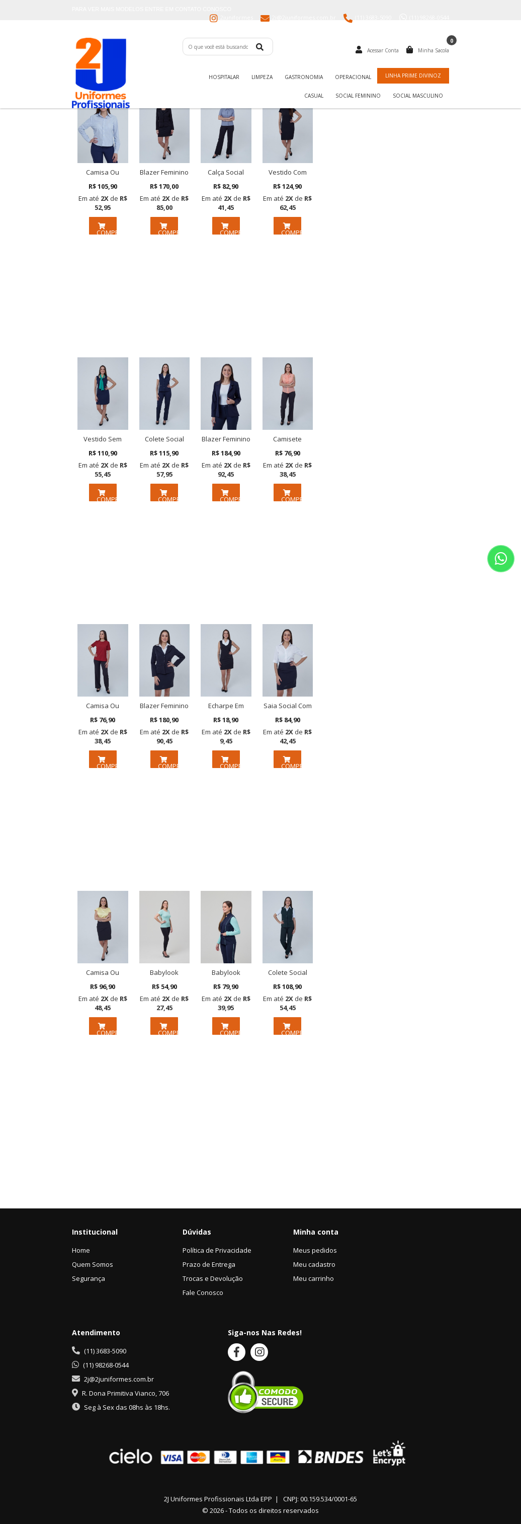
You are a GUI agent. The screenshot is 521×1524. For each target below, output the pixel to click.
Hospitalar (224, 77)
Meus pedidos (315, 1250)
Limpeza (262, 77)
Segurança (88, 1278)
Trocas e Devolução (213, 1278)
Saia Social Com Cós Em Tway (288, 709)
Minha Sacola (433, 50)
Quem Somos (92, 1264)
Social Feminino (358, 95)
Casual (313, 95)
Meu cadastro (314, 1264)
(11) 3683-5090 (105, 1350)
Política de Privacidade (217, 1250)
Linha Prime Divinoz (413, 75)
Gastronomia (304, 77)
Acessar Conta (383, 50)
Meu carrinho (313, 1278)
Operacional (353, 77)
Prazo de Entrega (209, 1264)
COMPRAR (107, 228)
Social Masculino (418, 95)
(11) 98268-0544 (106, 1364)
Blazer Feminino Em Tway (164, 709)
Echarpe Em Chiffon (226, 709)
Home (81, 1250)
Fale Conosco (203, 1292)
